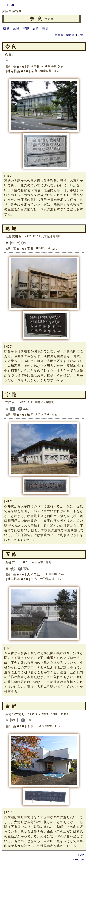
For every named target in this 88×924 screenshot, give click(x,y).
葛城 (16, 28)
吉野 (45, 28)
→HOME (8, 5)
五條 (35, 28)
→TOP (79, 854)
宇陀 (26, 28)
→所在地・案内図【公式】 (69, 35)
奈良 (6, 28)
